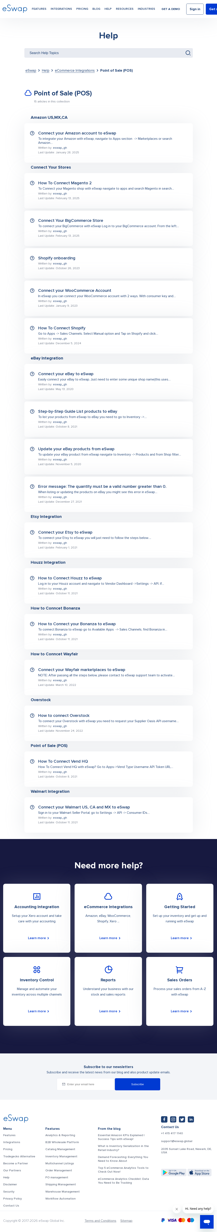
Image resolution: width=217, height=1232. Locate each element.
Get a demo (170, 9)
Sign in (195, 9)
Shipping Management (60, 1184)
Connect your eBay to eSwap (65, 373)
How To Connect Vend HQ (63, 761)
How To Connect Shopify (61, 328)
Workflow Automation (60, 1198)
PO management (56, 1177)
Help (108, 9)
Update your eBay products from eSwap (76, 449)
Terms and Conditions (100, 1221)
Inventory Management (61, 1156)
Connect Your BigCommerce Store (70, 220)
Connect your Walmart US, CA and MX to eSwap (84, 807)
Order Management (58, 1170)
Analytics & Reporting (60, 1135)
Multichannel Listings (59, 1163)
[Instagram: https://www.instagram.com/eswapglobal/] (173, 1119)
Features (39, 9)
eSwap (30, 70)
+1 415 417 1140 (172, 1133)
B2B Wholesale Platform (62, 1142)
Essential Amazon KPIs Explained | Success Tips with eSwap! (121, 1137)
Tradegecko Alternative (19, 1156)
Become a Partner (15, 1163)
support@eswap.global (176, 1141)
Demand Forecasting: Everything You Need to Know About (123, 1159)
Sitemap (126, 1221)
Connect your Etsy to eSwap (65, 532)
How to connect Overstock (63, 715)
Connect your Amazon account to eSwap (77, 133)
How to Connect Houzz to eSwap (70, 578)
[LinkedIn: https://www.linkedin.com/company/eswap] (191, 1119)
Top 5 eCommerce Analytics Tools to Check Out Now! (123, 1169)
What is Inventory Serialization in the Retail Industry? (123, 1148)
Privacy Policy (12, 1198)
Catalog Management (60, 1149)
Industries (146, 9)
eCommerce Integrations (75, 70)
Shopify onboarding (56, 258)
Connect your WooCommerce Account (74, 290)
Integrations (61, 9)
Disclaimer (10, 1184)
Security (8, 1191)
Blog (96, 9)
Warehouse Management (62, 1191)
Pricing (82, 9)
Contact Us (11, 1205)
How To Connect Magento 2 (65, 183)
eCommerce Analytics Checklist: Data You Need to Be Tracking (123, 1180)
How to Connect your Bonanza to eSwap (77, 623)
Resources (125, 9)
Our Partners (12, 1170)
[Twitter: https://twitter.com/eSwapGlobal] (182, 1119)
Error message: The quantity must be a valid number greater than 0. (102, 486)
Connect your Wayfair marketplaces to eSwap (81, 669)
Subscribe (137, 1084)
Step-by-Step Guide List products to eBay (77, 411)
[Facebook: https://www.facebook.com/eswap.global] (164, 1119)
